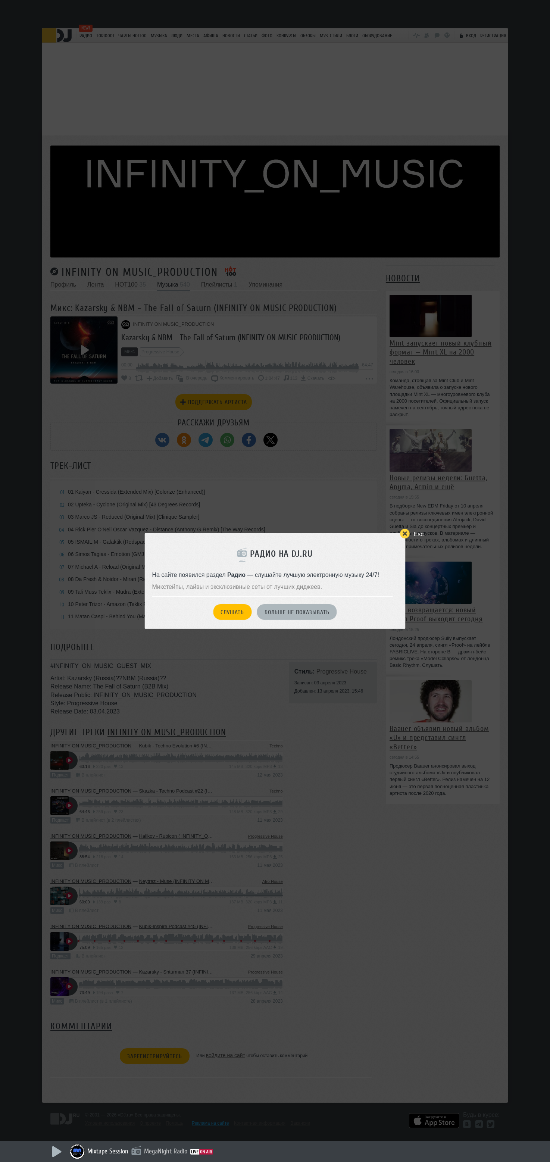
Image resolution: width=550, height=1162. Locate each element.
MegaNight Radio (165, 1151)
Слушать (232, 612)
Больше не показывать (297, 612)
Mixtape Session (107, 1151)
